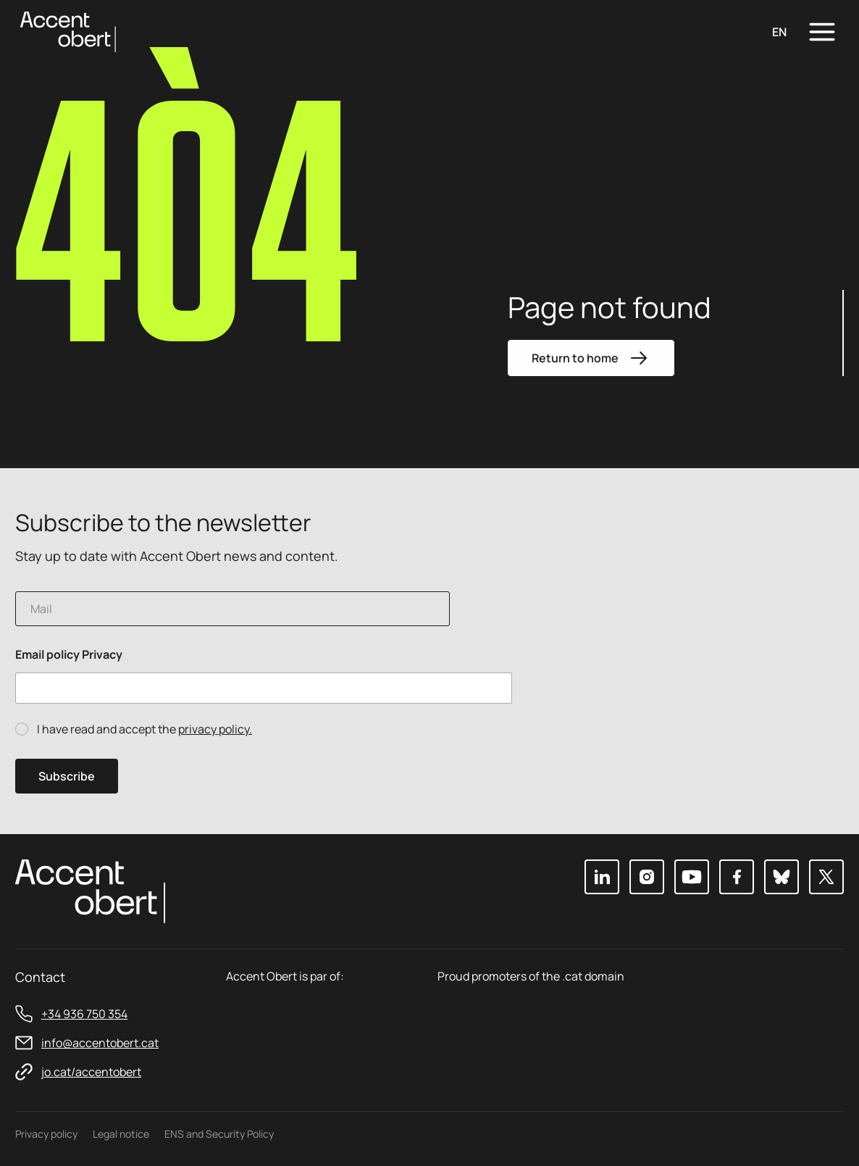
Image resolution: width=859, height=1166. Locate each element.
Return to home (591, 358)
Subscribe (66, 776)
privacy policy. (215, 729)
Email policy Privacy (68, 655)
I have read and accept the (144, 729)
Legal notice (121, 1134)
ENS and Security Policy (219, 1134)
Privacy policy (46, 1134)
